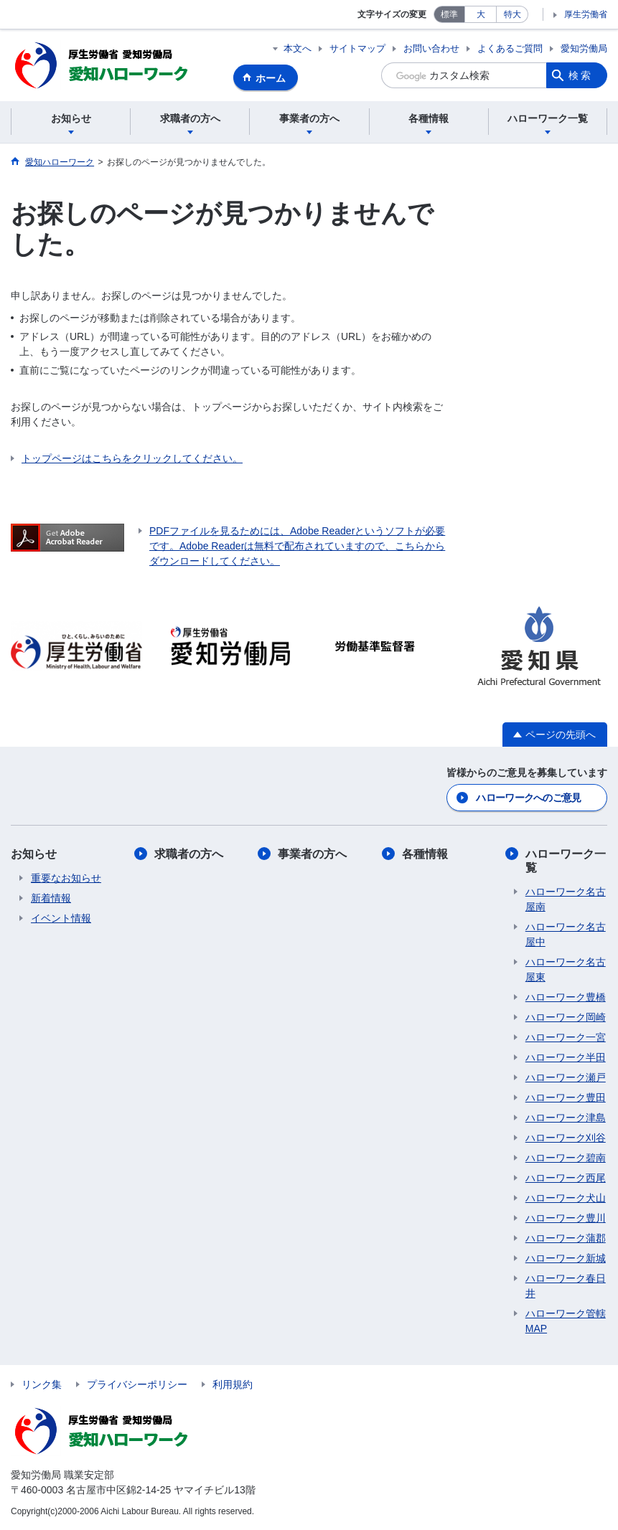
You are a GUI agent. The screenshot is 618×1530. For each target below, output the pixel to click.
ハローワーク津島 (565, 1117)
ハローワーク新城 (565, 1258)
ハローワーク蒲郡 (565, 1238)
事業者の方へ (312, 854)
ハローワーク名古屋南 (565, 899)
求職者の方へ (188, 854)
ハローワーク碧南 (565, 1157)
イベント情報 (61, 918)
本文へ (298, 48)
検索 (580, 75)
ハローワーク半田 (565, 1057)
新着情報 (51, 898)
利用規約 (232, 1384)
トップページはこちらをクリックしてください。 (132, 458)
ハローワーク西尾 (565, 1178)
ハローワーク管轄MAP (565, 1321)
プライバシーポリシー (137, 1384)
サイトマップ (357, 48)
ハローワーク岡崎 (565, 1017)
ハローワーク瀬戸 (565, 1077)
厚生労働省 (585, 14)
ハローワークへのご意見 (528, 797)
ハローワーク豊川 (565, 1218)
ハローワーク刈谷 (565, 1137)
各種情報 (425, 854)
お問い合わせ (431, 48)
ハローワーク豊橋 (565, 997)
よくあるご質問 (510, 48)
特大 (512, 14)
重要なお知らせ (66, 878)
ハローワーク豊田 (565, 1097)
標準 (449, 14)
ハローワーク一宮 (565, 1037)
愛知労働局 (584, 48)
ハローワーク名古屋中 (565, 934)
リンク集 (42, 1384)
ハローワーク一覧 (565, 861)
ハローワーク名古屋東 (565, 969)
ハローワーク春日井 (565, 1285)
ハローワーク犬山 (565, 1198)
